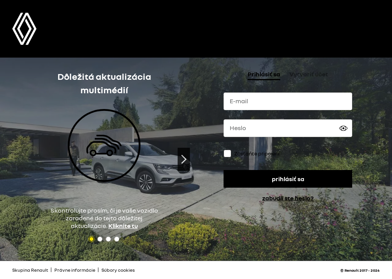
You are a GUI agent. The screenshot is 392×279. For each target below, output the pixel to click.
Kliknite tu (123, 225)
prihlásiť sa (288, 179)
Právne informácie (74, 270)
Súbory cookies (118, 270)
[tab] (264, 75)
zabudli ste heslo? (288, 198)
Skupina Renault (30, 270)
